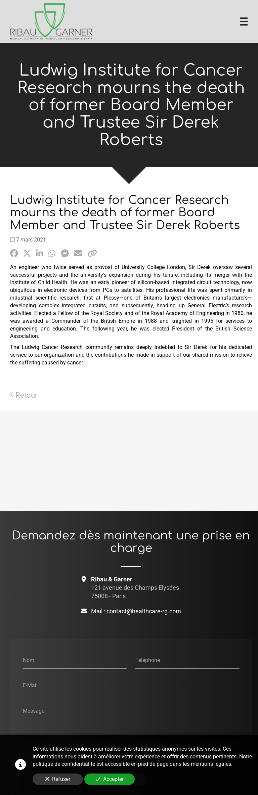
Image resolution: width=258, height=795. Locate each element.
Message (33, 710)
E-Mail (30, 685)
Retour (23, 395)
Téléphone (147, 660)
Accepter (110, 779)
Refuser (57, 779)
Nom (28, 660)
